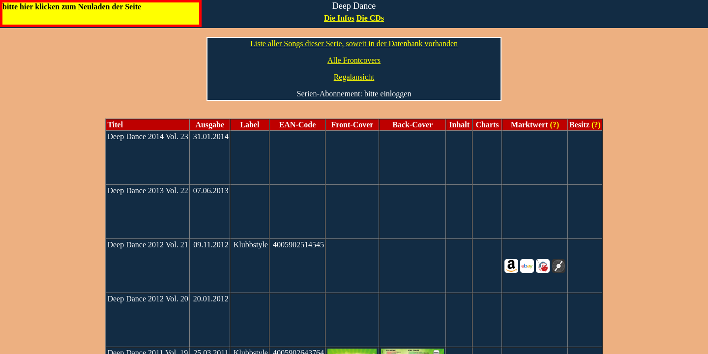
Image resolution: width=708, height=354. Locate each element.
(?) (553, 124)
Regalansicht (354, 77)
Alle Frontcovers (354, 60)
